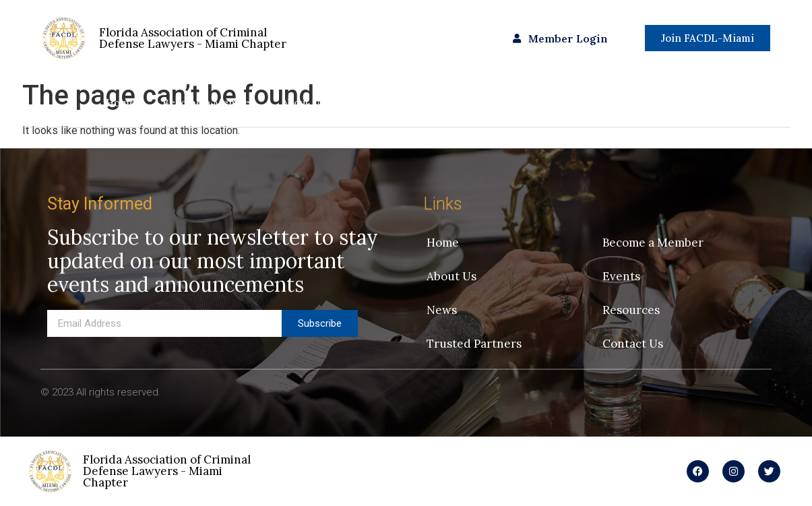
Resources (491, 102)
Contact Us (680, 102)
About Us (303, 102)
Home (120, 102)
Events (368, 102)
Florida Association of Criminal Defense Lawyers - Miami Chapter (167, 471)
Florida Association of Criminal (192, 38)
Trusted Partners (584, 102)
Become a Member (208, 102)
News (425, 102)
